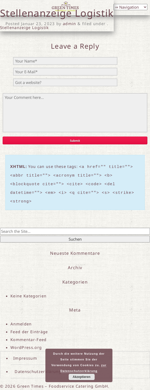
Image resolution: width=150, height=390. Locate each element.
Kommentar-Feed (28, 335)
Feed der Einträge (29, 327)
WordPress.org (26, 343)
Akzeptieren (81, 377)
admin (69, 23)
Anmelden (21, 320)
